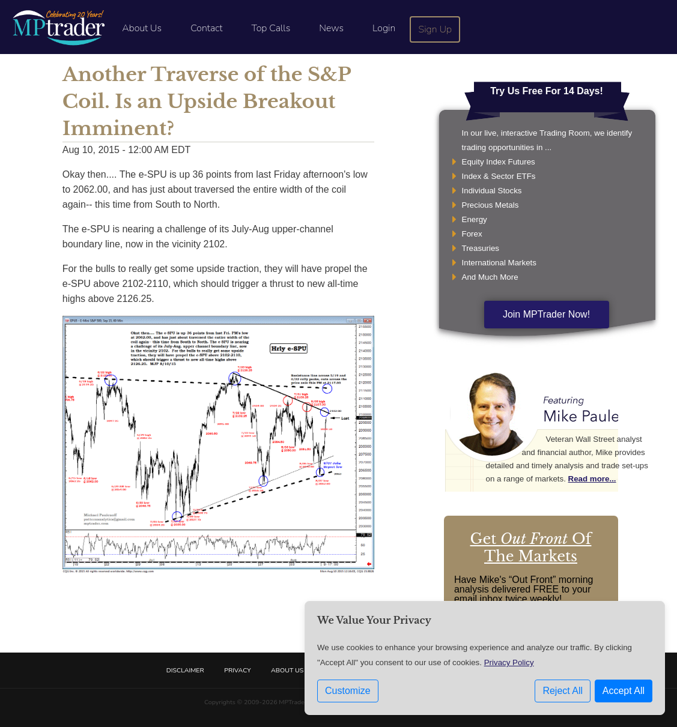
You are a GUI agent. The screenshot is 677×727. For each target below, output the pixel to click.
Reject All (562, 691)
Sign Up (435, 29)
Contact (206, 28)
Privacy (237, 670)
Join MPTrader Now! (546, 314)
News (331, 28)
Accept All (624, 691)
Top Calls (270, 28)
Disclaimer (185, 670)
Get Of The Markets (531, 547)
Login (383, 28)
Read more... (592, 478)
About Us (142, 28)
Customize (348, 691)
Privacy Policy (509, 662)
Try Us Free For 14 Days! (546, 91)
